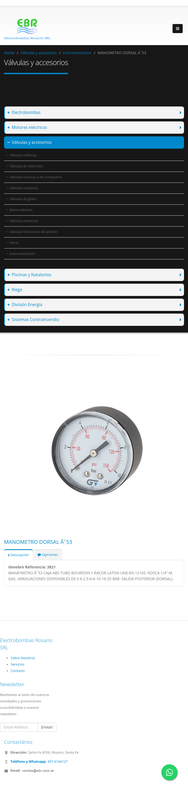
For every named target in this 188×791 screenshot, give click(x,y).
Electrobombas (24, 112)
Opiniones (48, 554)
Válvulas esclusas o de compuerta (35, 177)
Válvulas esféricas (23, 155)
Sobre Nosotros (23, 658)
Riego (14, 289)
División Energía (24, 304)
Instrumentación (22, 253)
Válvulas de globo (23, 199)
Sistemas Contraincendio (33, 319)
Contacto (18, 671)
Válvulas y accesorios (39, 52)
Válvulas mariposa (23, 188)
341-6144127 (39, 761)
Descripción (18, 555)
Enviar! (47, 727)
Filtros (14, 242)
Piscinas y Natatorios (29, 275)
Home (9, 52)
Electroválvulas (21, 210)
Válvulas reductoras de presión (33, 232)
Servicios (17, 664)
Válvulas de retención (26, 166)
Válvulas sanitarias (23, 221)
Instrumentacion (77, 52)
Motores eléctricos (27, 127)
